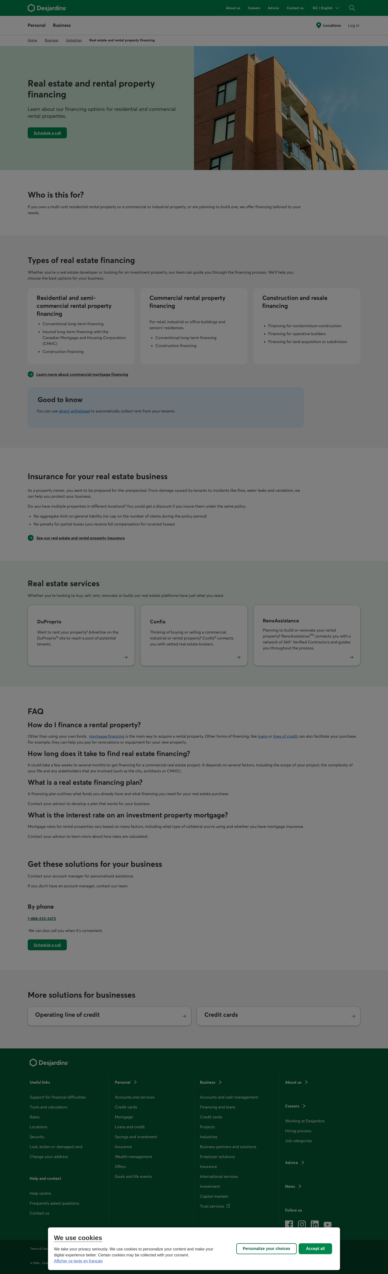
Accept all (315, 1248)
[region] (194, 1248)
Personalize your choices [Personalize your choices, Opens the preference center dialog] (266, 1248)
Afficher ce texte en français (78, 1261)
